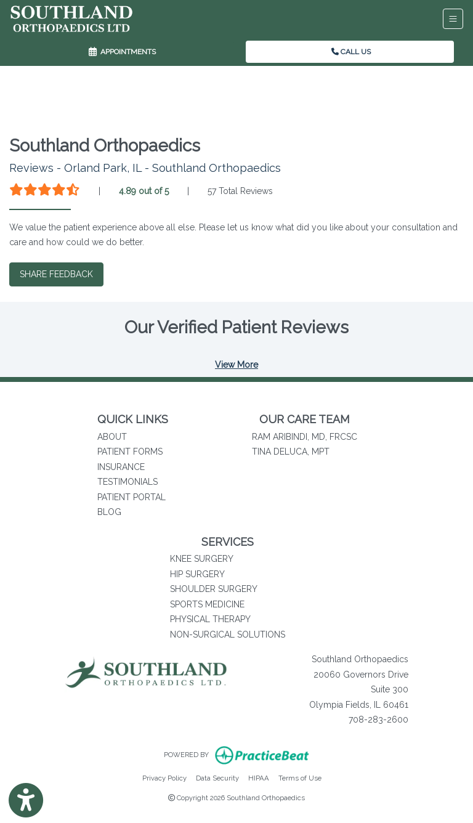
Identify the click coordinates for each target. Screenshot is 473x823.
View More (236, 365)
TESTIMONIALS (127, 482)
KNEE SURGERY (201, 559)
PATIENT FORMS (130, 451)
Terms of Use (299, 777)
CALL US (351, 51)
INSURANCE (121, 467)
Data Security (217, 777)
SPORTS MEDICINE (207, 604)
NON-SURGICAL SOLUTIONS (227, 634)
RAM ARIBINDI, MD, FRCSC (304, 437)
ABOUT (112, 437)
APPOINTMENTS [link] (122, 51)
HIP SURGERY (197, 574)
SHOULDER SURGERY (213, 589)
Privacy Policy (164, 777)
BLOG (109, 512)
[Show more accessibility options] (26, 800)
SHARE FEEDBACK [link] (56, 274)
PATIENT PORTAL (131, 497)
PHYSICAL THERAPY (210, 619)
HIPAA (258, 777)
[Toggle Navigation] (453, 19)
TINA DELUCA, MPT (290, 451)
